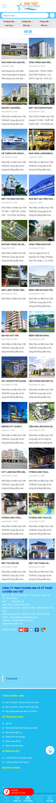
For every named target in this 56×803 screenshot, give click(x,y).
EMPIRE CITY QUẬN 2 (11, 426)
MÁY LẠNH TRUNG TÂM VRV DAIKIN (12, 290)
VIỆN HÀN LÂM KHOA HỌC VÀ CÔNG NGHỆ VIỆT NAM (41, 426)
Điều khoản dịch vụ (12, 732)
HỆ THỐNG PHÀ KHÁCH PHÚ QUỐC (12, 153)
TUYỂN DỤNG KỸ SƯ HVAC (15, 762)
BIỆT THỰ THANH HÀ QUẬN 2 (39, 563)
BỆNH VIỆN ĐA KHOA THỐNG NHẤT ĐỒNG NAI (40, 335)
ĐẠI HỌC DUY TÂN (10, 335)
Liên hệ (6, 723)
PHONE (22, 792)
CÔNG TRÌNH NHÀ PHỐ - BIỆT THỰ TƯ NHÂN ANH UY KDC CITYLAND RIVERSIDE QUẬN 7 (40, 244)
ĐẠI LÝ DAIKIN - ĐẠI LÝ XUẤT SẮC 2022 (20, 702)
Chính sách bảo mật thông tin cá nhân (19, 727)
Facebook (11, 678)
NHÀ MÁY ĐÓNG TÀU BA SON (12, 244)
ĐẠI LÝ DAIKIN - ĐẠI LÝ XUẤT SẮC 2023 (20, 707)
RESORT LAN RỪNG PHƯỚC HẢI (10, 107)
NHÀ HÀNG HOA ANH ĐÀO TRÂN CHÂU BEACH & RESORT (13, 62)
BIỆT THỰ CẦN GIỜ (10, 563)
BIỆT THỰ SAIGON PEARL (41, 107)
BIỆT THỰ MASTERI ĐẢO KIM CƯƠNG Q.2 (12, 198)
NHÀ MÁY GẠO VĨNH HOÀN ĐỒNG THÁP (41, 198)
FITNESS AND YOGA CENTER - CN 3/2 (38, 472)
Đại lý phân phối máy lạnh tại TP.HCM (19, 711)
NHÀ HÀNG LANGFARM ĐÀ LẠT (41, 153)
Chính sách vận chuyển (13, 736)
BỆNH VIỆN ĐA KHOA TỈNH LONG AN (41, 290)
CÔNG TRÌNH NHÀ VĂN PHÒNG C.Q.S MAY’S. (39, 62)
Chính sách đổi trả (11, 741)
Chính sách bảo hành (12, 745)
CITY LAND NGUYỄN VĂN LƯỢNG (13, 472)
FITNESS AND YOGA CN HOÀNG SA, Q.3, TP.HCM (40, 517)
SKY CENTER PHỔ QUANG (13, 381)
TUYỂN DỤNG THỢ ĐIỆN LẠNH (17, 757)
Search (52, 15)
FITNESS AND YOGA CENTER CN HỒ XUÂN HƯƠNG (11, 517)
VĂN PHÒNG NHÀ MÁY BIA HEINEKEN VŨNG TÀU (41, 381)
